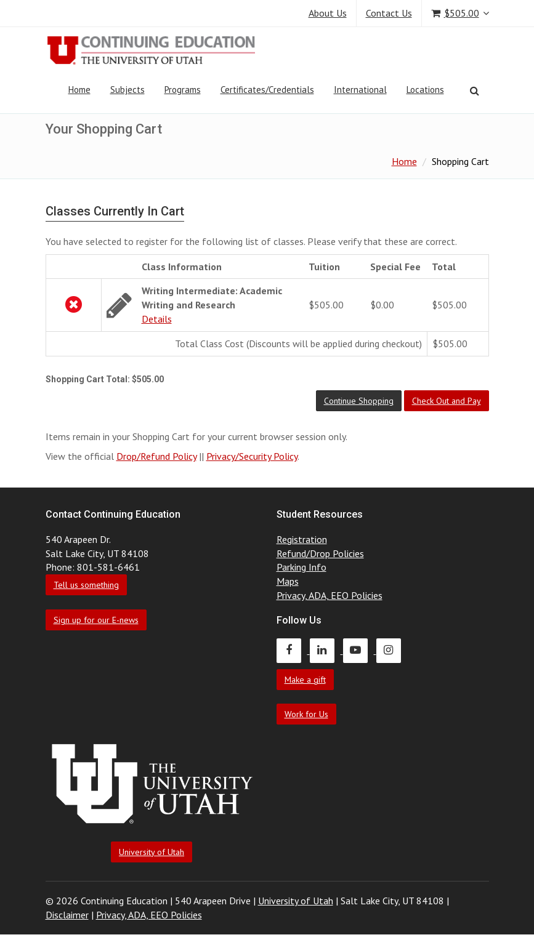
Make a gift (305, 679)
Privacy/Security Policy (251, 456)
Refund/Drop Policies (320, 553)
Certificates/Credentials (267, 89)
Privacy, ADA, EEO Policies (329, 595)
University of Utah (151, 852)
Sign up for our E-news (96, 619)
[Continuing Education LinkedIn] (326, 650)
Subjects (127, 89)
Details (157, 319)
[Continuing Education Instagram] (391, 650)
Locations (425, 89)
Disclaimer (67, 915)
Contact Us (389, 13)
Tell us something (86, 584)
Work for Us (306, 714)
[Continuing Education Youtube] (359, 650)
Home (79, 89)
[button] (359, 400)
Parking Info (301, 567)
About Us (328, 13)
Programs (182, 89)
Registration (302, 539)
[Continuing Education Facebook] (293, 650)
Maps (288, 581)
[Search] (474, 90)
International (360, 89)
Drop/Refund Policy (156, 456)
